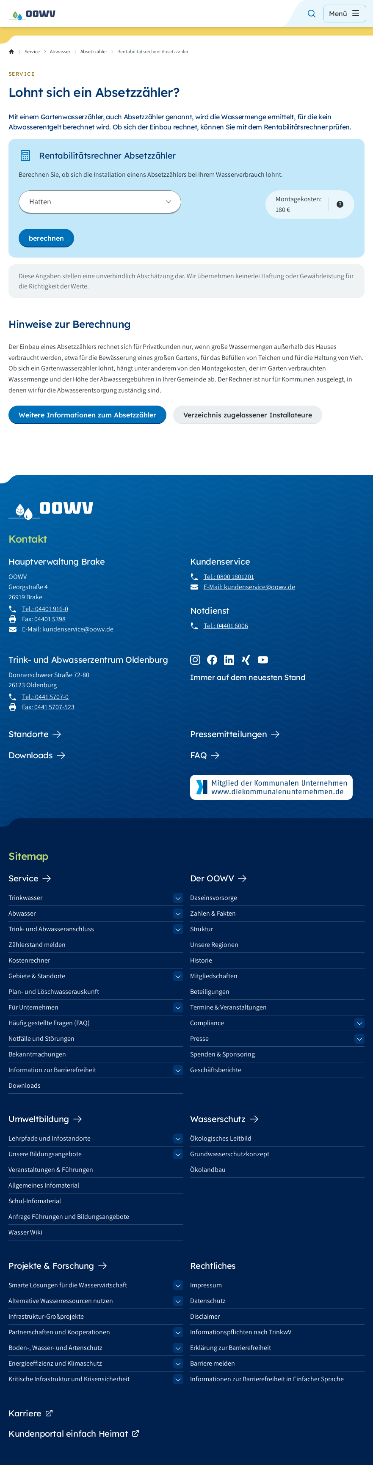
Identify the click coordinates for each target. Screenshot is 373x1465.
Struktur (201, 929)
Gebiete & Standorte (36, 975)
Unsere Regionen (214, 944)
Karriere (30, 1413)
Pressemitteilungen (235, 734)
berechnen (46, 238)
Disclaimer (205, 1316)
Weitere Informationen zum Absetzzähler (87, 415)
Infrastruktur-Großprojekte (46, 1316)
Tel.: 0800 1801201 (229, 576)
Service (32, 51)
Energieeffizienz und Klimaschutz (55, 1363)
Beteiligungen (209, 991)
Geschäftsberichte (215, 1069)
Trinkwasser (25, 897)
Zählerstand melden (37, 944)
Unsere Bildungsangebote (45, 1154)
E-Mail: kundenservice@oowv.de (67, 629)
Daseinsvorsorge (213, 897)
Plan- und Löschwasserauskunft (53, 991)
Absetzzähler (93, 51)
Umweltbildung (45, 1119)
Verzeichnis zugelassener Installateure (247, 415)
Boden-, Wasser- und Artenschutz (55, 1347)
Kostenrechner (29, 960)
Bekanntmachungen (37, 1054)
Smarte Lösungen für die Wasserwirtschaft (67, 1285)
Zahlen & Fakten (213, 913)
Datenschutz (208, 1300)
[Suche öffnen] (312, 13)
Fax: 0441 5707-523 (48, 706)
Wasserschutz (224, 1119)
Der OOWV (219, 878)
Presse (199, 1038)
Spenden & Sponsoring (222, 1054)
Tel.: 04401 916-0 (45, 608)
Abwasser (60, 51)
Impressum (206, 1285)
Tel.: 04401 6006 (226, 625)
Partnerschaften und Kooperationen (59, 1332)
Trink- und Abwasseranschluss (51, 929)
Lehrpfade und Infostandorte (49, 1138)
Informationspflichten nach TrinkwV (240, 1332)
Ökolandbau (208, 1169)
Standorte (35, 734)
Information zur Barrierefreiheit (52, 1069)
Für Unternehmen (33, 1007)
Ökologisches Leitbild (220, 1138)
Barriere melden (212, 1363)
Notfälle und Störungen (41, 1038)
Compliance (207, 1022)
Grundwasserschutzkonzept (229, 1154)
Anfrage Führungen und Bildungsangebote (68, 1216)
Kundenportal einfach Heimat (74, 1433)
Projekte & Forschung (58, 1266)
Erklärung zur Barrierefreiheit (230, 1347)
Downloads (37, 755)
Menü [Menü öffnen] (345, 13)
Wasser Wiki (25, 1232)
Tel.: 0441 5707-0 (45, 696)
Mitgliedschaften (214, 975)
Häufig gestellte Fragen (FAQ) (49, 1022)
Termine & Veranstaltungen (228, 1007)
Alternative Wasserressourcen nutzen (60, 1300)
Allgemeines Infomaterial (43, 1185)
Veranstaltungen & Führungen (50, 1169)
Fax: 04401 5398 (44, 619)
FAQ (205, 755)
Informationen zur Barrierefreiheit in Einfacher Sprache (267, 1378)
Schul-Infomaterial (34, 1200)
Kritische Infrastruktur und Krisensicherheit (69, 1378)
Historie (201, 960)
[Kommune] (100, 202)
